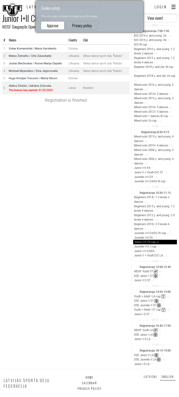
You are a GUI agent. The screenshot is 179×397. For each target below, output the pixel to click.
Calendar (89, 383)
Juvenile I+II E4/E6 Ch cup (150, 233)
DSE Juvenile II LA (145, 359)
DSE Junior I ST (143, 276)
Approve (52, 25)
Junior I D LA (141, 364)
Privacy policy (82, 25)
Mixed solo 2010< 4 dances (151, 145)
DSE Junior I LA (143, 334)
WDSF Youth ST (143, 271)
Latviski (150, 377)
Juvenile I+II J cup (145, 246)
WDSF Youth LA (143, 330)
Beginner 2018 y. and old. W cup (153, 67)
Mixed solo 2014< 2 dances (151, 93)
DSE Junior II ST (144, 300)
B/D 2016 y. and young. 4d (150, 40)
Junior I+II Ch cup (145, 242)
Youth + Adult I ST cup (147, 309)
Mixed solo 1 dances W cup (151, 116)
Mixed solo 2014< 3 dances (151, 107)
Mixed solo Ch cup (145, 120)
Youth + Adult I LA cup (147, 296)
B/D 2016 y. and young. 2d (150, 35)
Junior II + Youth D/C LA (148, 255)
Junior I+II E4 (142, 167)
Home (90, 377)
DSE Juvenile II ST (145, 305)
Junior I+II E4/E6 (144, 251)
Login (161, 6)
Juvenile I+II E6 (143, 237)
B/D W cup (140, 44)
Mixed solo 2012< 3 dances (151, 111)
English (168, 377)
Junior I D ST (142, 314)
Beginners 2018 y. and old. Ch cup (154, 75)
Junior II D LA (142, 339)
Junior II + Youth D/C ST (148, 172)
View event (155, 18)
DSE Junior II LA (144, 355)
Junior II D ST (142, 280)
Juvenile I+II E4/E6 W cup (149, 181)
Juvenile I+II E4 (143, 177)
